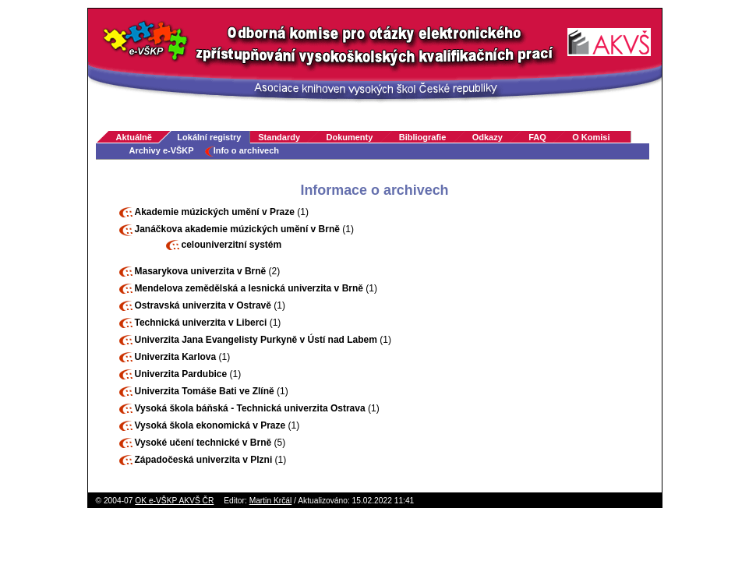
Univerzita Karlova (176, 356)
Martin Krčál (270, 500)
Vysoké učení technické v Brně (203, 442)
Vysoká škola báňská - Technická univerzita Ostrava (250, 408)
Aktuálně (134, 137)
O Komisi (590, 137)
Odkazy (487, 137)
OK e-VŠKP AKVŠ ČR (174, 500)
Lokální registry (209, 137)
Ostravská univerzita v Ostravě (203, 305)
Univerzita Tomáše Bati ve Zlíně (204, 391)
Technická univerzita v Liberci (201, 322)
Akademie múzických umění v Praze (215, 211)
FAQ (537, 137)
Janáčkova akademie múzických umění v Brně (237, 229)
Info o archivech (246, 150)
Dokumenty (349, 137)
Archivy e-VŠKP (161, 150)
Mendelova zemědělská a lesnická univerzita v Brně (249, 288)
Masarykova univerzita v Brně (201, 271)
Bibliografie (423, 137)
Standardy (279, 137)
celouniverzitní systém (232, 244)
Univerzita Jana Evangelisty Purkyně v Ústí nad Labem (256, 339)
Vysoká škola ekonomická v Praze (210, 425)
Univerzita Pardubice (181, 374)
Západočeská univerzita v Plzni (204, 459)
